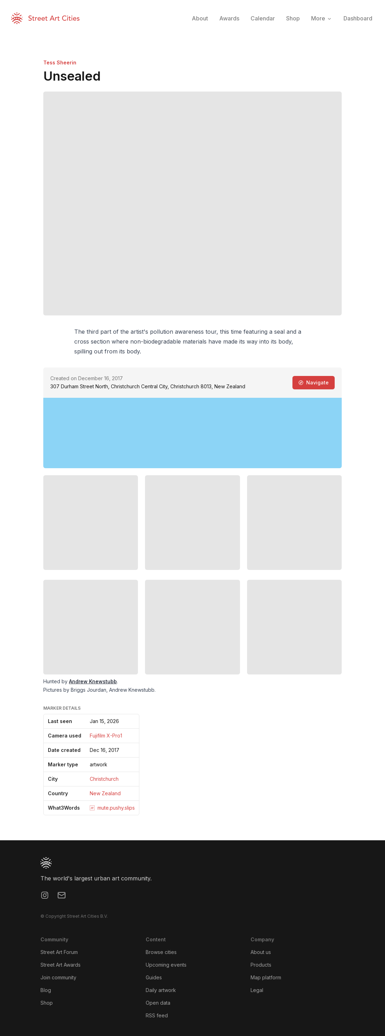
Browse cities (161, 952)
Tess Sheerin (59, 62)
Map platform (266, 977)
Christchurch (104, 779)
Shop (46, 1003)
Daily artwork (161, 990)
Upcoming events (166, 965)
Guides (154, 977)
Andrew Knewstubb (93, 681)
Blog (45, 990)
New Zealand (105, 793)
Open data (158, 1003)
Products (261, 965)
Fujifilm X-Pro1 (106, 736)
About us (261, 952)
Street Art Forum (59, 952)
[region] (192, 433)
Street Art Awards (60, 965)
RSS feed (157, 1015)
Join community (58, 977)
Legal (257, 990)
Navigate (313, 382)
